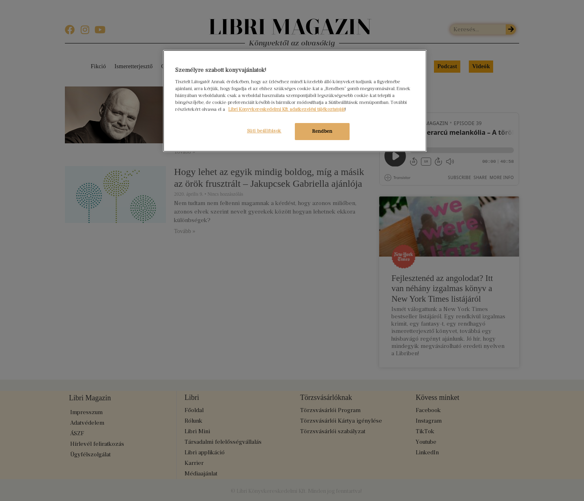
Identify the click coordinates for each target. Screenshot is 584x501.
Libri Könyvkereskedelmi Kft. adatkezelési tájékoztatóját (286, 109)
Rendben (322, 131)
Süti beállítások (263, 131)
